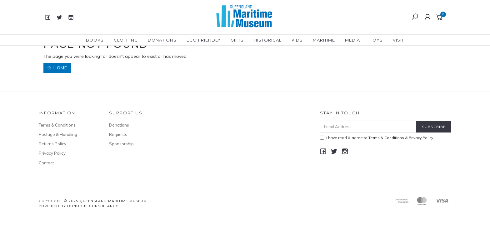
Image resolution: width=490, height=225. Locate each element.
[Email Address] (368, 127)
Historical (268, 40)
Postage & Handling (58, 134)
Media (352, 40)
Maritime (324, 40)
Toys (376, 40)
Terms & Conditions (57, 125)
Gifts (237, 40)
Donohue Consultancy (92, 206)
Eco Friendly (204, 40)
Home (57, 68)
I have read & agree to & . (377, 137)
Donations (162, 40)
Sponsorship (121, 144)
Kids (297, 40)
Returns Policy (52, 144)
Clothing (126, 40)
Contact (46, 162)
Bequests (118, 134)
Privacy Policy (52, 153)
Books (95, 40)
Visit (398, 40)
